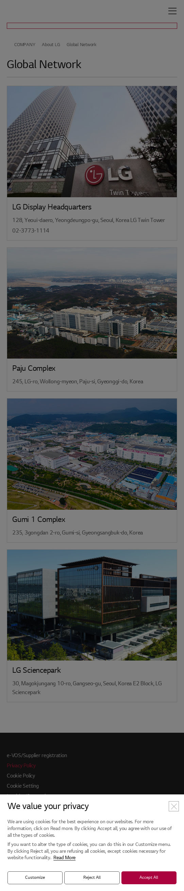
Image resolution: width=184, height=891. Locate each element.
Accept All (148, 877)
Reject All (92, 877)
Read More (64, 857)
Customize (35, 877)
